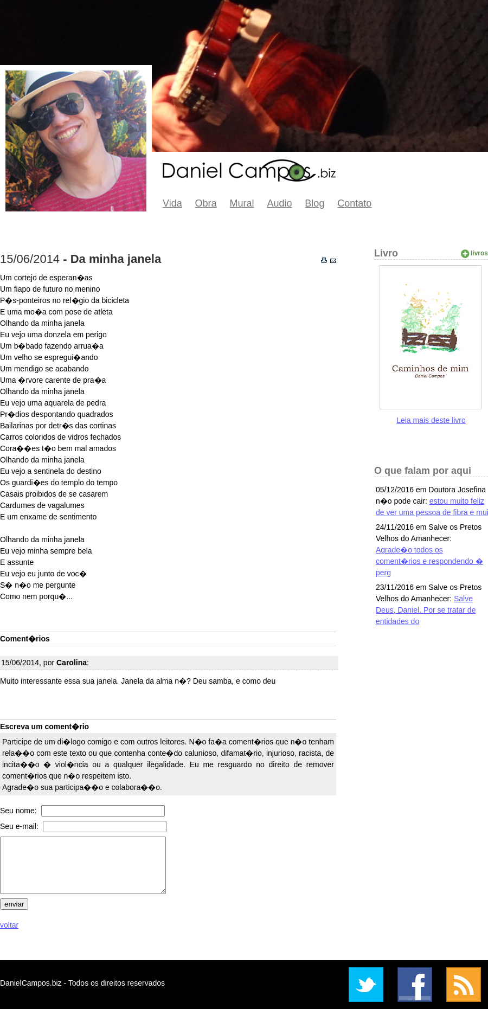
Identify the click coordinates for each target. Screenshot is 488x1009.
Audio (279, 203)
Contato (354, 203)
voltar (9, 925)
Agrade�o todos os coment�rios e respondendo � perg (429, 561)
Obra (206, 203)
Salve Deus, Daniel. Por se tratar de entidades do (426, 610)
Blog (314, 203)
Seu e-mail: (20, 826)
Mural (242, 203)
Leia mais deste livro (431, 420)
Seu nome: (19, 810)
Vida (172, 203)
